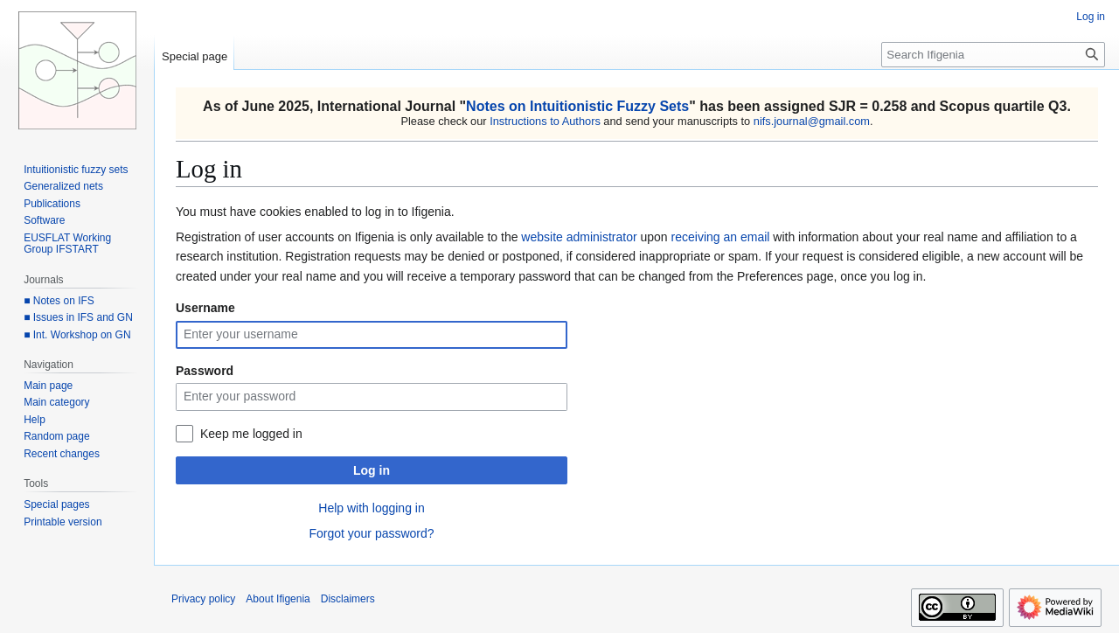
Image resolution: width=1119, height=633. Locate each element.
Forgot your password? (371, 533)
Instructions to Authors (545, 121)
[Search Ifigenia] (993, 54)
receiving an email (720, 237)
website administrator (578, 237)
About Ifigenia (277, 599)
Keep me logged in (251, 434)
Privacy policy (203, 599)
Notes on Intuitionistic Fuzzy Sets (577, 106)
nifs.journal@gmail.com (812, 121)
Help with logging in (371, 508)
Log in (371, 470)
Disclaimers (348, 599)
